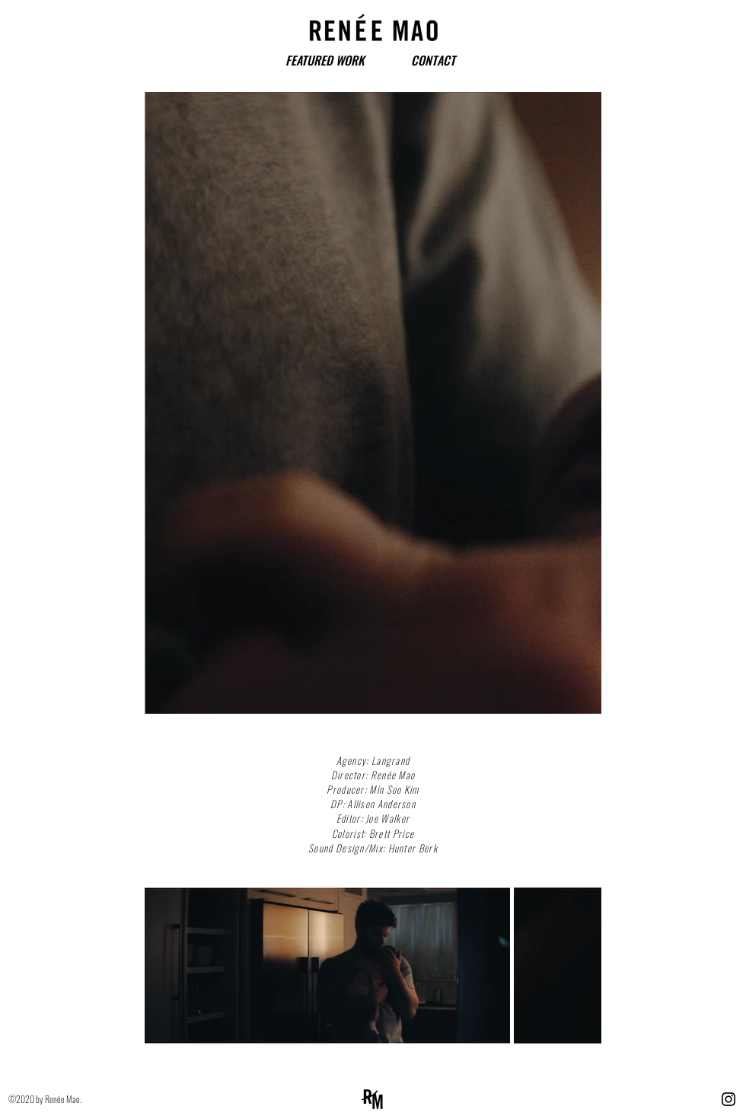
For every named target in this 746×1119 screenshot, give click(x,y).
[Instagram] (728, 1099)
